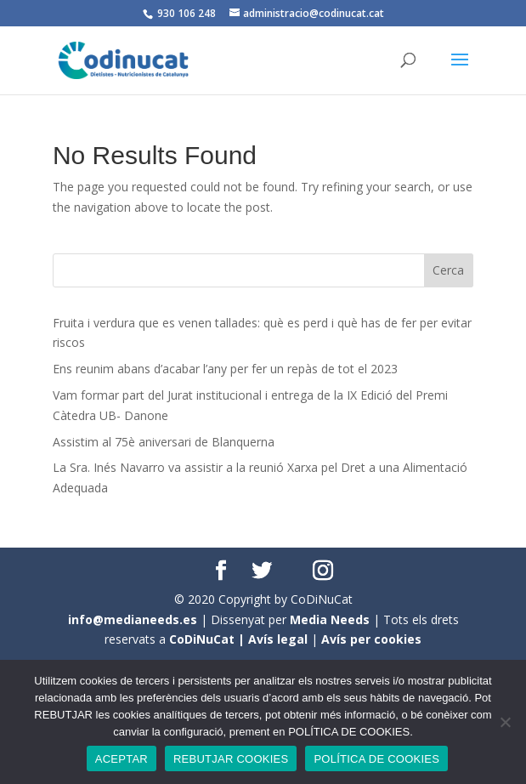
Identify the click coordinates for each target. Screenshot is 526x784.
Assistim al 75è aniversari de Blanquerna (163, 442)
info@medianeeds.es (132, 619)
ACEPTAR (121, 759)
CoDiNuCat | (208, 639)
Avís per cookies (371, 639)
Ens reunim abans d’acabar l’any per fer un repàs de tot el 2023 (225, 369)
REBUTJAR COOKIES (230, 759)
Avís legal (278, 639)
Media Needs (330, 619)
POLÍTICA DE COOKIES (376, 759)
